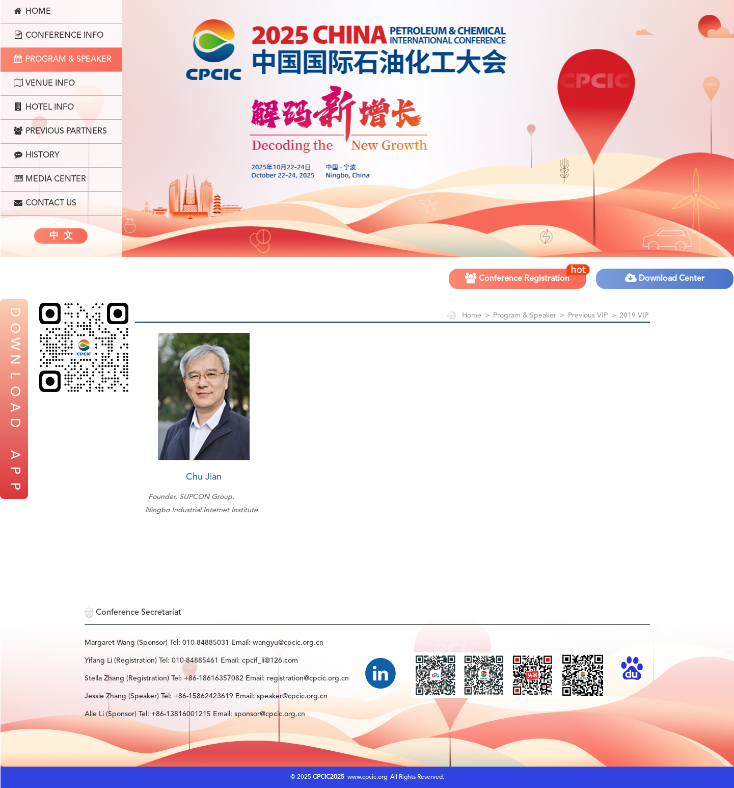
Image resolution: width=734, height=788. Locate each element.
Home (32, 11)
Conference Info (58, 35)
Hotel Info (43, 107)
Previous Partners (60, 131)
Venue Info (44, 83)
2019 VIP (633, 315)
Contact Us (45, 202)
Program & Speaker (62, 59)
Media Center (50, 178)
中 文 (61, 236)
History (36, 155)
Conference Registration (526, 275)
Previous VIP (588, 315)
